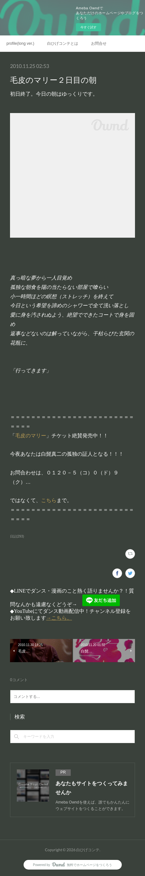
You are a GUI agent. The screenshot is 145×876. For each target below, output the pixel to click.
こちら (49, 500)
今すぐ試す (88, 27)
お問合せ (99, 43)
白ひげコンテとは (62, 43)
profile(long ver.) (20, 43)
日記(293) (17, 536)
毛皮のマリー (30, 435)
